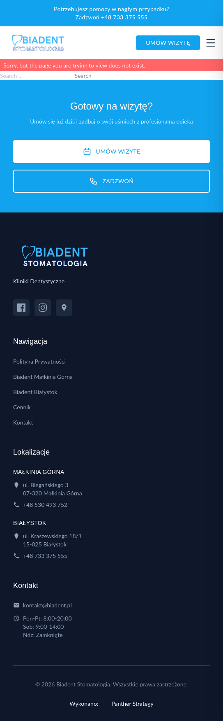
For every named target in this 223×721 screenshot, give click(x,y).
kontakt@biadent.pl (47, 605)
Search (83, 75)
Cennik (22, 407)
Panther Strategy (132, 703)
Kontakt (23, 422)
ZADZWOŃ (111, 181)
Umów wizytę (168, 42)
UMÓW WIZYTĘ (111, 151)
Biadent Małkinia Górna (43, 376)
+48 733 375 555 (124, 17)
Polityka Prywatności (39, 361)
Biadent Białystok (35, 391)
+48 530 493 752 (45, 504)
